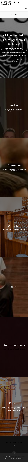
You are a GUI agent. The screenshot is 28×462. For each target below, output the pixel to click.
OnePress (7, 458)
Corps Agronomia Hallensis (10, 3)
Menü (25, 8)
